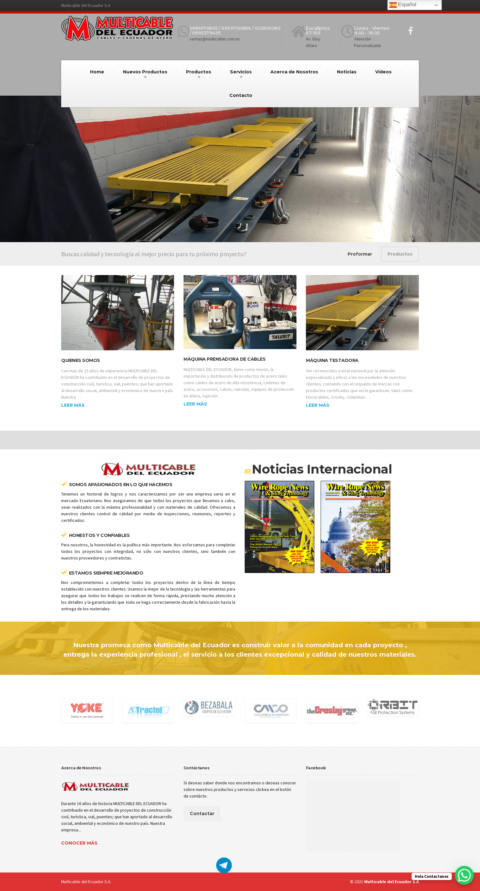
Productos (198, 72)
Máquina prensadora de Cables (224, 359)
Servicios (241, 72)
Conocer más (79, 843)
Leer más (73, 405)
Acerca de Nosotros (294, 72)
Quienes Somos (80, 360)
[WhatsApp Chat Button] (464, 875)
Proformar (360, 254)
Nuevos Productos (145, 72)
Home (97, 72)
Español (402, 5)
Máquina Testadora (332, 360)
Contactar (202, 813)
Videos (383, 72)
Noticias (346, 72)
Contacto (240, 95)
